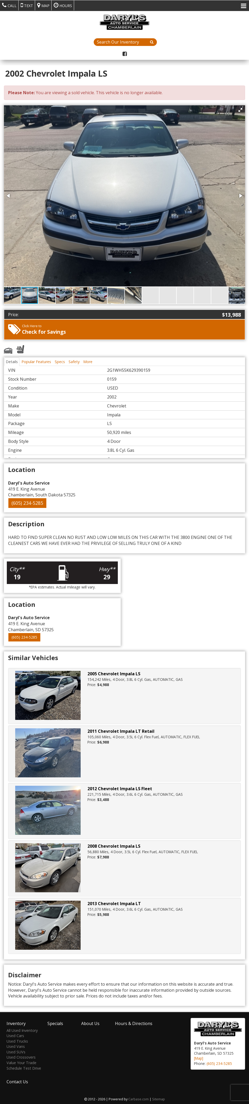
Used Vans (16, 1045)
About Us (90, 1023)
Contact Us (17, 1081)
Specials (55, 1023)
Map (43, 5)
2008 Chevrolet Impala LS (113, 846)
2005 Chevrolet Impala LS (113, 674)
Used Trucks (17, 1040)
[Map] (198, 1057)
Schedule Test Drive (24, 1067)
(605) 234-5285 (27, 503)
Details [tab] (12, 361)
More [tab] (87, 361)
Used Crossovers (21, 1056)
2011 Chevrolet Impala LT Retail (120, 731)
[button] (240, 110)
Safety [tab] (74, 361)
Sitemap (158, 1098)
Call (9, 5)
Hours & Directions (133, 1023)
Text (27, 5)
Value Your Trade (21, 1062)
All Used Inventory (22, 1029)
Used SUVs (16, 1051)
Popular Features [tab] (36, 361)
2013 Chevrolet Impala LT (114, 903)
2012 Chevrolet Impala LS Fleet (119, 789)
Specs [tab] (60, 361)
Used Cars (15, 1035)
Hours (63, 5)
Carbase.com (138, 1098)
